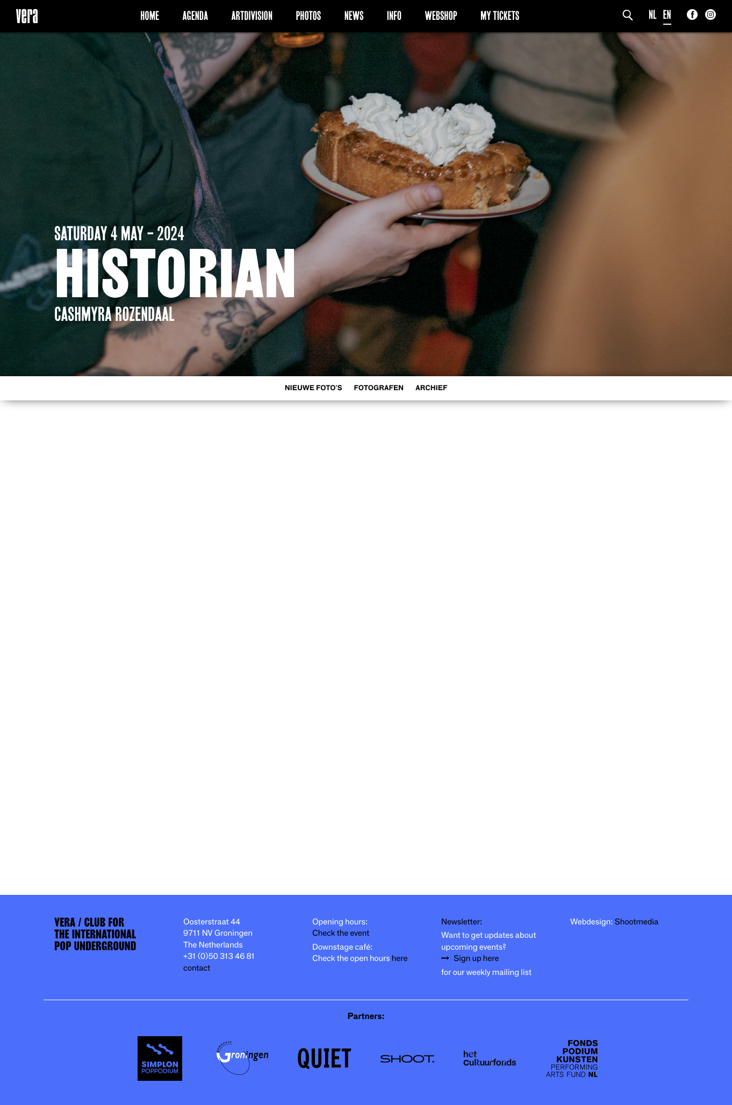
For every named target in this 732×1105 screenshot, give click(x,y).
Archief (431, 388)
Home (149, 15)
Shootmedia (637, 922)
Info (394, 15)
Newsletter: (461, 922)
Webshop (441, 15)
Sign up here (476, 958)
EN (667, 14)
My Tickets (499, 15)
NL (653, 14)
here (400, 958)
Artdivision (252, 15)
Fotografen (379, 388)
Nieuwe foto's (313, 388)
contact (196, 968)
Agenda (195, 15)
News (354, 15)
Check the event (340, 933)
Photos (308, 15)
